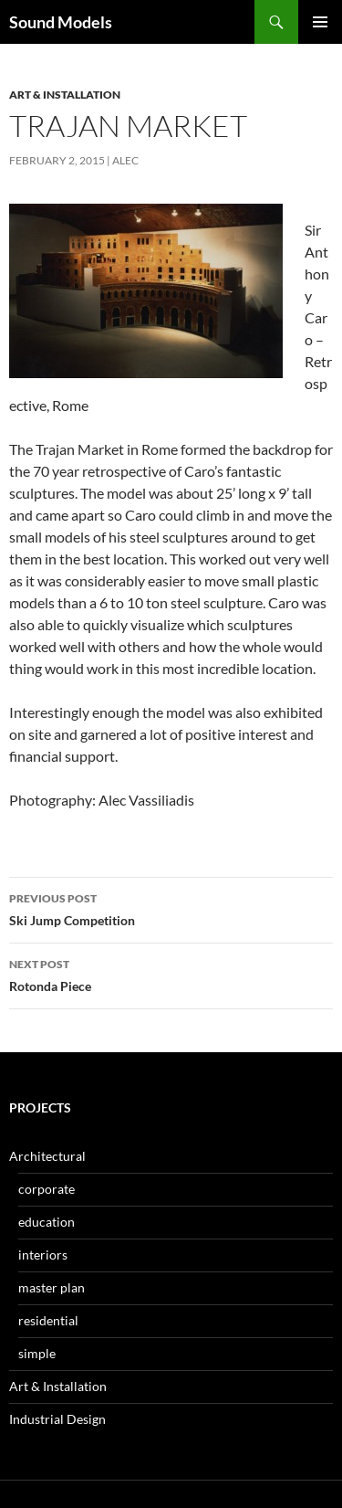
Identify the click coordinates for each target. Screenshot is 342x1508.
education (46, 1221)
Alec (125, 160)
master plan (51, 1287)
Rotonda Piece (171, 974)
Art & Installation (64, 94)
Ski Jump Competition (171, 908)
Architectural (47, 1156)
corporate (46, 1189)
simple (37, 1353)
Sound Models (60, 22)
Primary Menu (320, 22)
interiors (42, 1254)
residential (48, 1320)
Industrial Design (57, 1419)
